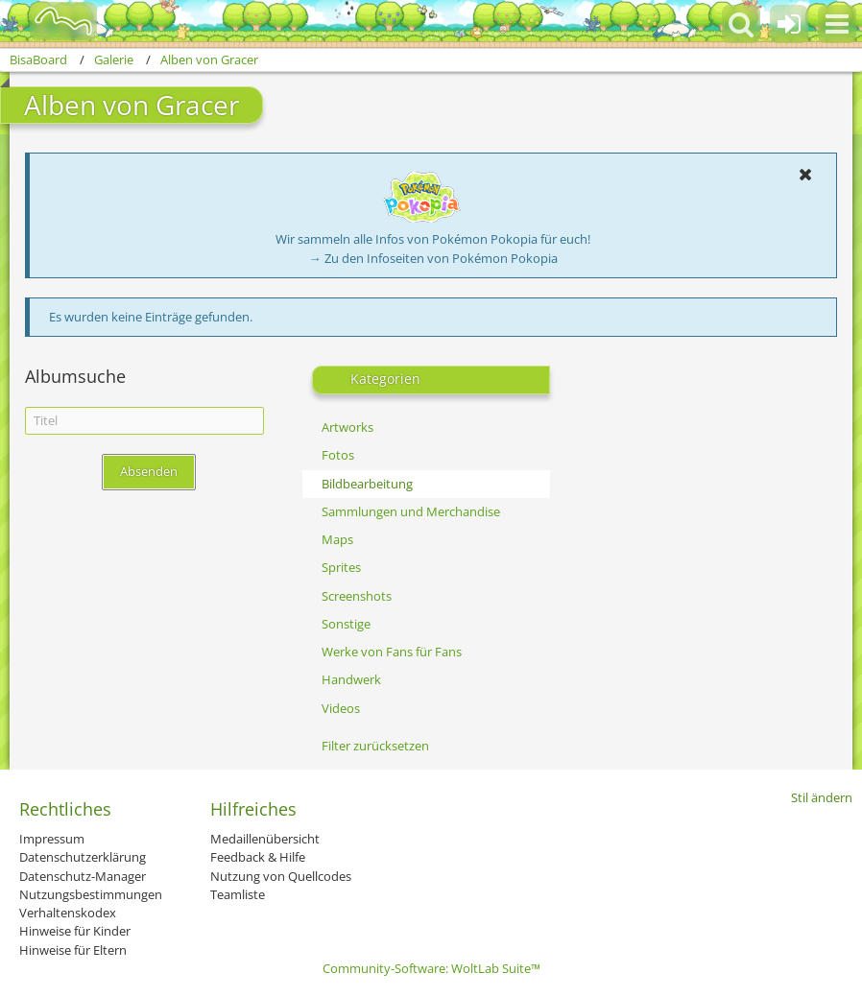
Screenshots (357, 596)
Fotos (338, 454)
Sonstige (346, 623)
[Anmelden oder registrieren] (789, 24)
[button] (837, 24)
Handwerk (351, 679)
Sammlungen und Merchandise (411, 511)
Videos (341, 708)
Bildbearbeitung (367, 483)
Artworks (347, 427)
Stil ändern (821, 797)
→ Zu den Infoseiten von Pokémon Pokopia (433, 258)
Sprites (341, 567)
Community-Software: (431, 968)
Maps (337, 539)
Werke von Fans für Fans (392, 651)
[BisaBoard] (51, 21)
